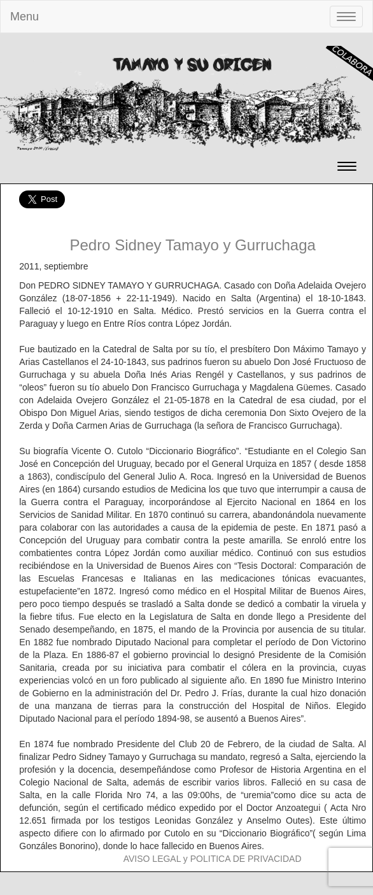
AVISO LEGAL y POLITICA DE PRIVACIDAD (212, 859)
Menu (24, 16)
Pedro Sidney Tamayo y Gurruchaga (192, 245)
